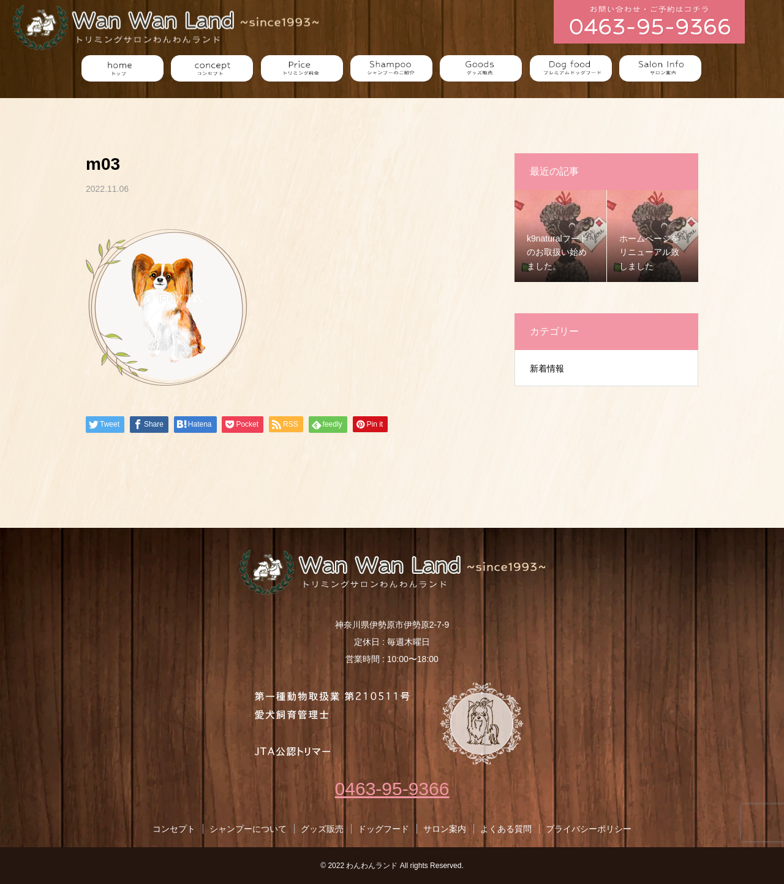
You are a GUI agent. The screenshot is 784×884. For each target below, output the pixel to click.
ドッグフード (383, 829)
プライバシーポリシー (588, 829)
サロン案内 (444, 829)
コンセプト (174, 829)
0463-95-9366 (392, 789)
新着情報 (547, 368)
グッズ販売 (322, 829)
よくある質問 (506, 829)
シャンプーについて (248, 829)
